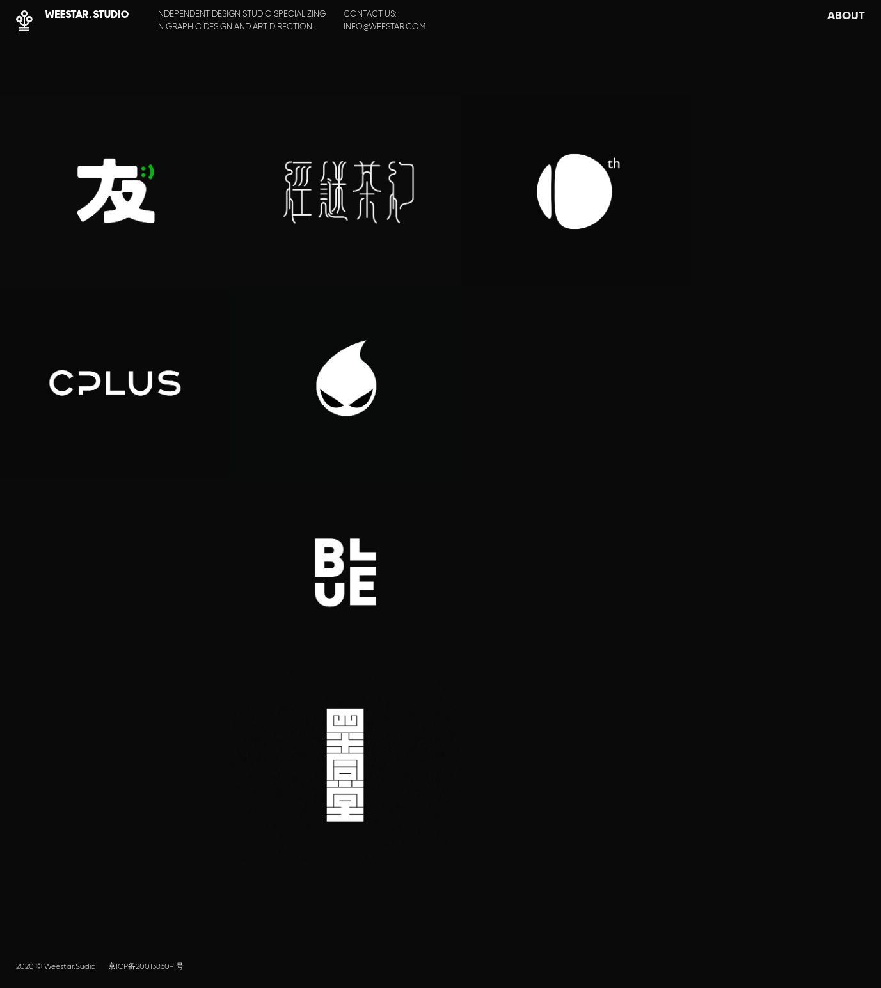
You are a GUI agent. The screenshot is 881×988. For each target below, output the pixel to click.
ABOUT (846, 15)
